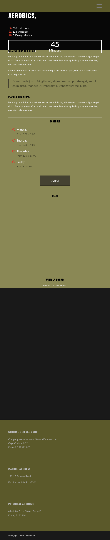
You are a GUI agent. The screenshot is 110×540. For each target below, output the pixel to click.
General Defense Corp (27, 536)
